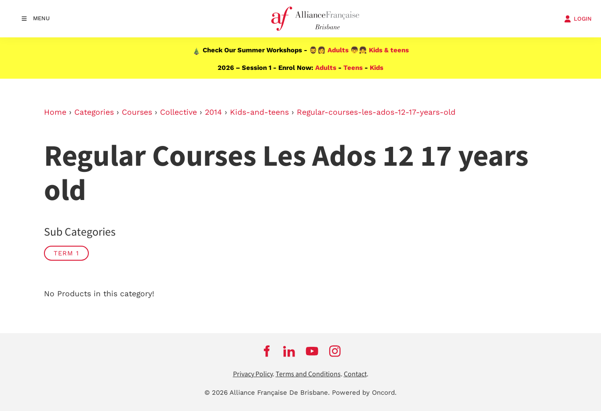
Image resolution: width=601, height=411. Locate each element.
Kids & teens (389, 50)
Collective (178, 112)
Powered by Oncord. (364, 392)
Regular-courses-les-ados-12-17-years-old (376, 112)
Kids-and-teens (259, 112)
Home (55, 112)
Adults (338, 50)
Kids (376, 68)
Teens (353, 68)
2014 (213, 112)
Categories (94, 112)
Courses (137, 112)
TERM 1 (66, 253)
